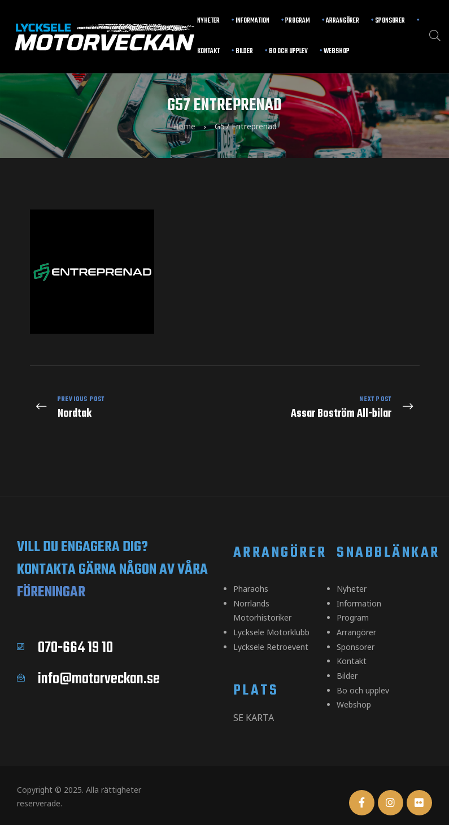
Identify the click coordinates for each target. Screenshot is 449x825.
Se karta (253, 704)
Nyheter (208, 21)
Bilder (244, 51)
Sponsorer (390, 21)
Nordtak (124, 404)
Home (184, 125)
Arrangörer (342, 21)
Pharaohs (250, 579)
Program (297, 21)
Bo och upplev (288, 51)
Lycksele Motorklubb (271, 620)
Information (252, 21)
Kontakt (208, 51)
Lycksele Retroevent (270, 633)
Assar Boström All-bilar (325, 404)
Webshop (337, 51)
